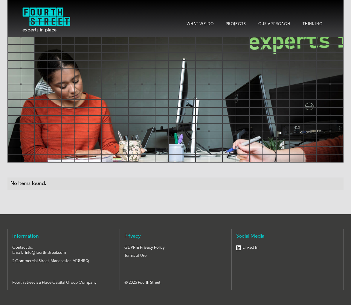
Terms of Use (135, 256)
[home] (46, 19)
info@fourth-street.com (45, 253)
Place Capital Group (60, 282)
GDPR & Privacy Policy (144, 247)
